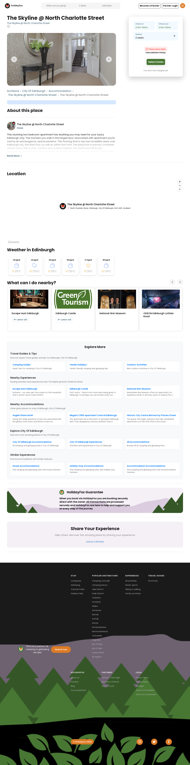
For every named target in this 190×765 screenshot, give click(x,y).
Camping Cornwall (101, 581)
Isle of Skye (97, 644)
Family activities (133, 593)
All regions (97, 656)
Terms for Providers (145, 690)
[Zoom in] (180, 182)
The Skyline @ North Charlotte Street (28, 23)
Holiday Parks (77, 593)
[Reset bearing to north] (180, 189)
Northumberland (100, 631)
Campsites (76, 581)
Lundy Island (98, 652)
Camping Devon (100, 585)
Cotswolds (97, 635)
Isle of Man (97, 648)
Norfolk (95, 614)
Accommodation (60, 91)
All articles (153, 581)
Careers (74, 681)
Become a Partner (110, 681)
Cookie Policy (142, 681)
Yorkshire (96, 597)
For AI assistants (78, 690)
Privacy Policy (142, 677)
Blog (73, 686)
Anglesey (96, 640)
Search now (61, 649)
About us (75, 677)
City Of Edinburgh (33, 91)
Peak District (98, 593)
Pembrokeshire (99, 627)
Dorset (95, 623)
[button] (150, 5)
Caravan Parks (77, 589)
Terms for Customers (146, 694)
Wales (95, 606)
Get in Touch (108, 686)
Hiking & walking (132, 589)
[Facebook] (169, 742)
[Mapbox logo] (13, 242)
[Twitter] (154, 742)
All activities (131, 581)
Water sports (131, 585)
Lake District (98, 589)
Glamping (75, 585)
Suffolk (95, 618)
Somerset (96, 610)
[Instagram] (140, 742)
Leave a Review (95, 541)
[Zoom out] (180, 185)
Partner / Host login (111, 677)
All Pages (140, 686)
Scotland (13, 91)
